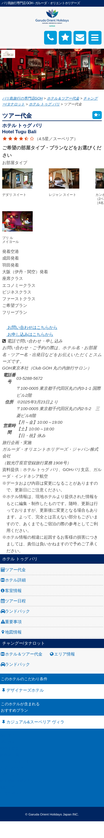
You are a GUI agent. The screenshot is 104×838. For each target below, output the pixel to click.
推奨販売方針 (11, 793)
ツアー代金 (15, 569)
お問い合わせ (11, 768)
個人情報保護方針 (15, 780)
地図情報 (13, 632)
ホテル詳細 (15, 580)
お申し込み (9, 774)
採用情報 (8, 742)
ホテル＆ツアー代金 (23, 654)
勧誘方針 (8, 787)
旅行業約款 (9, 748)
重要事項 (13, 621)
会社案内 (8, 735)
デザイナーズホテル (25, 690)
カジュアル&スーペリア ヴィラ (35, 721)
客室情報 (13, 590)
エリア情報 (64, 654)
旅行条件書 (9, 755)
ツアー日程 (15, 600)
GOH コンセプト (15, 761)
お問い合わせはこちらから (29, 327)
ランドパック (17, 611)
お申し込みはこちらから (27, 334)
